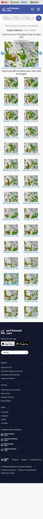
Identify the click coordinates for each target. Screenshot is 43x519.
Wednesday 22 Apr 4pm (11, 239)
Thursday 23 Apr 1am (31, 255)
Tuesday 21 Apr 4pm (11, 173)
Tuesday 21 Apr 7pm (31, 173)
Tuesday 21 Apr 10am (11, 157)
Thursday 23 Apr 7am (31, 272)
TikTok (3, 455)
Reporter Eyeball (7, 433)
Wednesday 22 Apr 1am (31, 190)
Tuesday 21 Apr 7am (31, 141)
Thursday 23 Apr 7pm (31, 304)
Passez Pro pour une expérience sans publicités (21, 62)
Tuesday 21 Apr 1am (31, 124)
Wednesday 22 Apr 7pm (31, 239)
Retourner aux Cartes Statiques (13, 104)
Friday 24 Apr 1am (31, 321)
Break (26, 16)
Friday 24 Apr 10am (11, 353)
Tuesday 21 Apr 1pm (31, 157)
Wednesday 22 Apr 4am (11, 206)
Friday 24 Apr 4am (11, 337)
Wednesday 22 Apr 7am (31, 206)
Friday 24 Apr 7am (31, 337)
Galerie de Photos (8, 414)
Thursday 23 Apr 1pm (31, 288)
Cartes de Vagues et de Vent (12, 407)
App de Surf (5, 429)
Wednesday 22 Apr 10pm (11, 255)
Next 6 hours (40, 89)
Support (24, 495)
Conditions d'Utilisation (8, 506)
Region (16, 16)
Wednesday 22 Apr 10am (11, 222)
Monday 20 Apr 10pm (11, 124)
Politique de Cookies (8, 509)
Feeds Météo (6, 436)
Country (5, 16)
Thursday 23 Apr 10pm (11, 321)
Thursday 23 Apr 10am (11, 288)
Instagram (5, 451)
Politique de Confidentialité (27, 506)
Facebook (4, 448)
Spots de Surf (6, 403)
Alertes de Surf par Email (10, 425)
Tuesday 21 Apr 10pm (11, 190)
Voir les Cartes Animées (33, 104)
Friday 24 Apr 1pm (31, 353)
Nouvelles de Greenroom (10, 411)
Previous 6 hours (2, 89)
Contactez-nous (36, 495)
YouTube (4, 459)
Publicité (15, 495)
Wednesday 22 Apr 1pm (31, 222)
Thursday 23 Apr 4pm (11, 304)
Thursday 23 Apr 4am (11, 272)
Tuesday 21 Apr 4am (11, 141)
